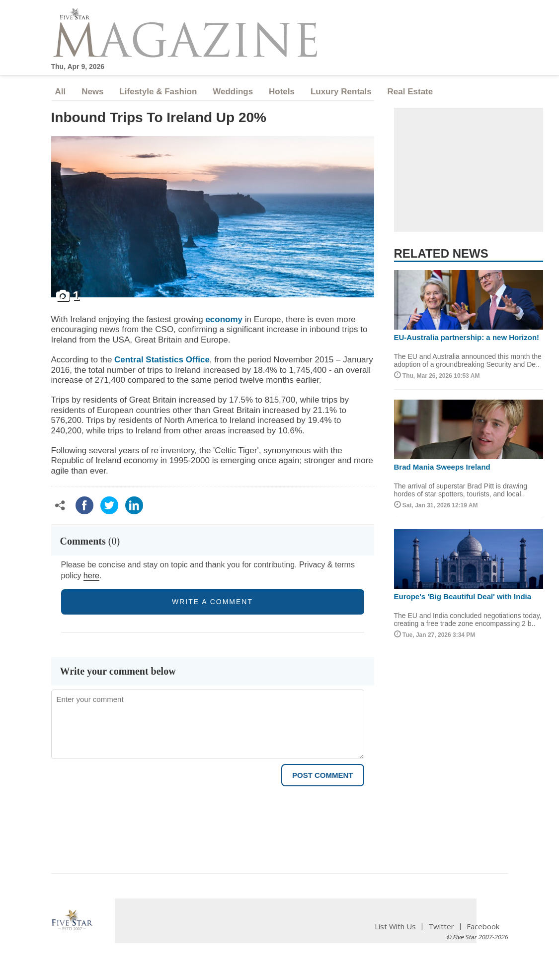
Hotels (282, 91)
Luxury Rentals (341, 91)
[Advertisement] (468, 170)
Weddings (233, 91)
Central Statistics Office (162, 359)
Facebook (483, 926)
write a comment (212, 602)
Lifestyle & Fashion (158, 91)
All (60, 91)
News (92, 91)
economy (223, 319)
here (91, 575)
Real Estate (410, 91)
